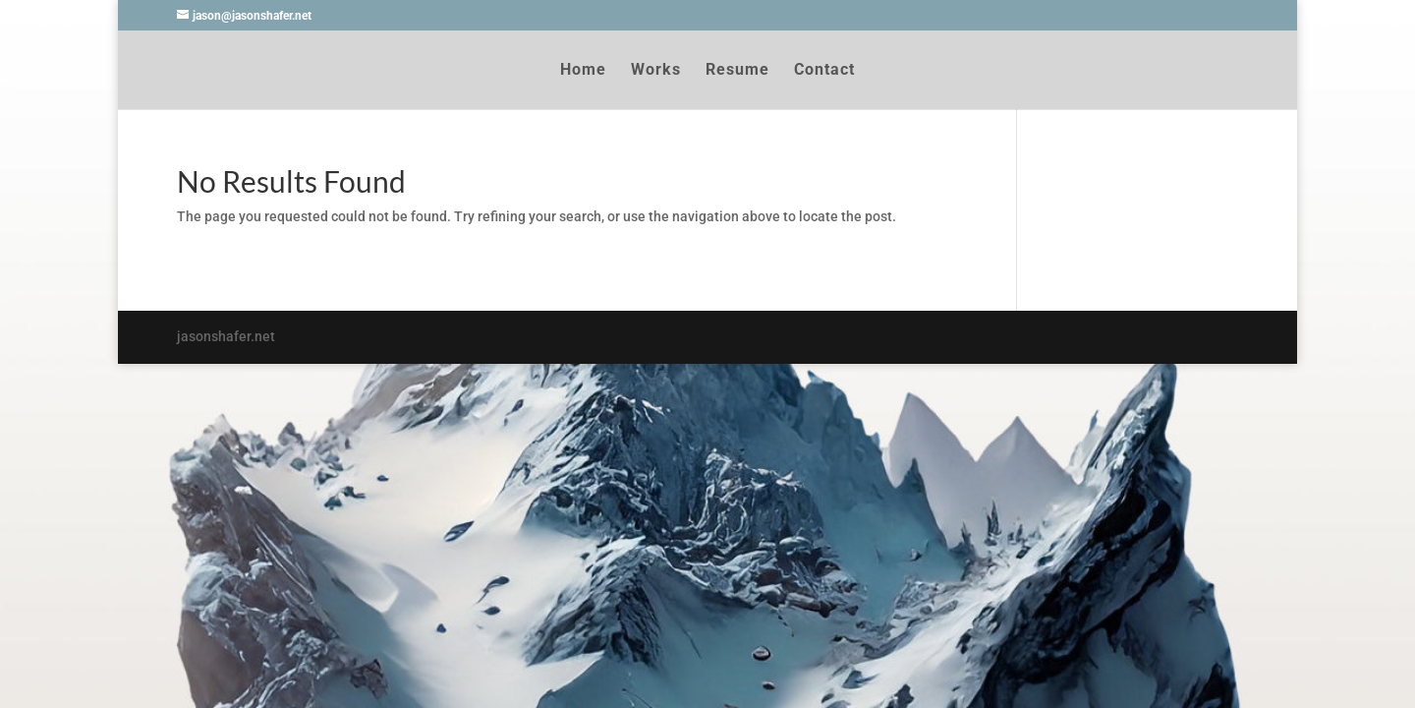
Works (656, 71)
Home (583, 71)
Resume (737, 71)
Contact (824, 71)
